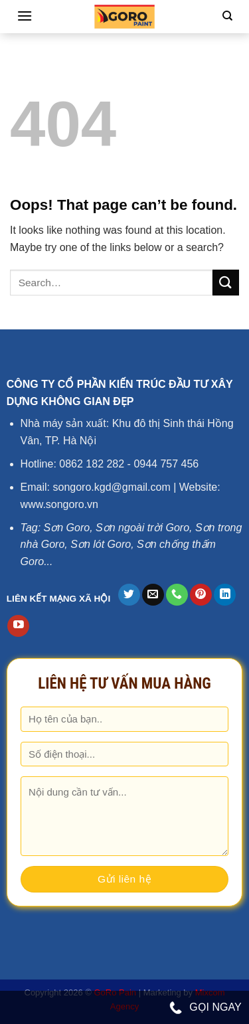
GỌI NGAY (205, 1008)
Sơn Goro (67, 527)
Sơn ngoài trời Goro (142, 527)
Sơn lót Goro (100, 544)
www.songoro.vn (59, 504)
